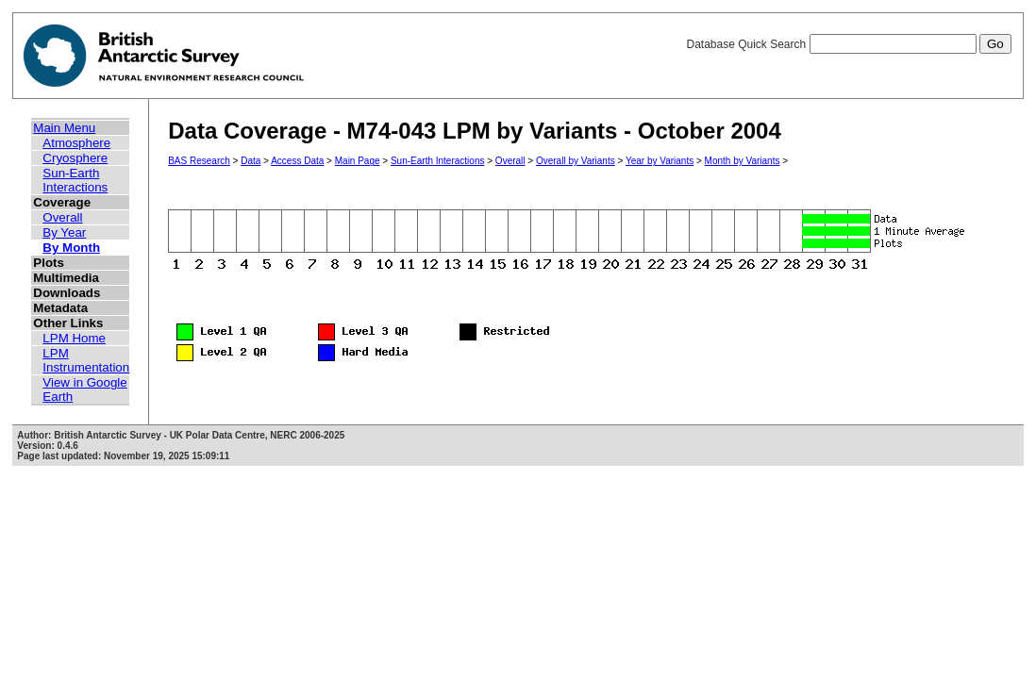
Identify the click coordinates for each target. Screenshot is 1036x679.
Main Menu (64, 128)
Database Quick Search (848, 44)
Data (250, 161)
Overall (62, 217)
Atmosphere (76, 143)
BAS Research (199, 161)
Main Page (357, 161)
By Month (71, 247)
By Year (64, 232)
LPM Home (74, 338)
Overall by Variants (575, 161)
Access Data (297, 161)
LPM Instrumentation (85, 360)
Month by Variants (742, 161)
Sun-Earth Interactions (75, 180)
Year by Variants (659, 161)
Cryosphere (75, 158)
